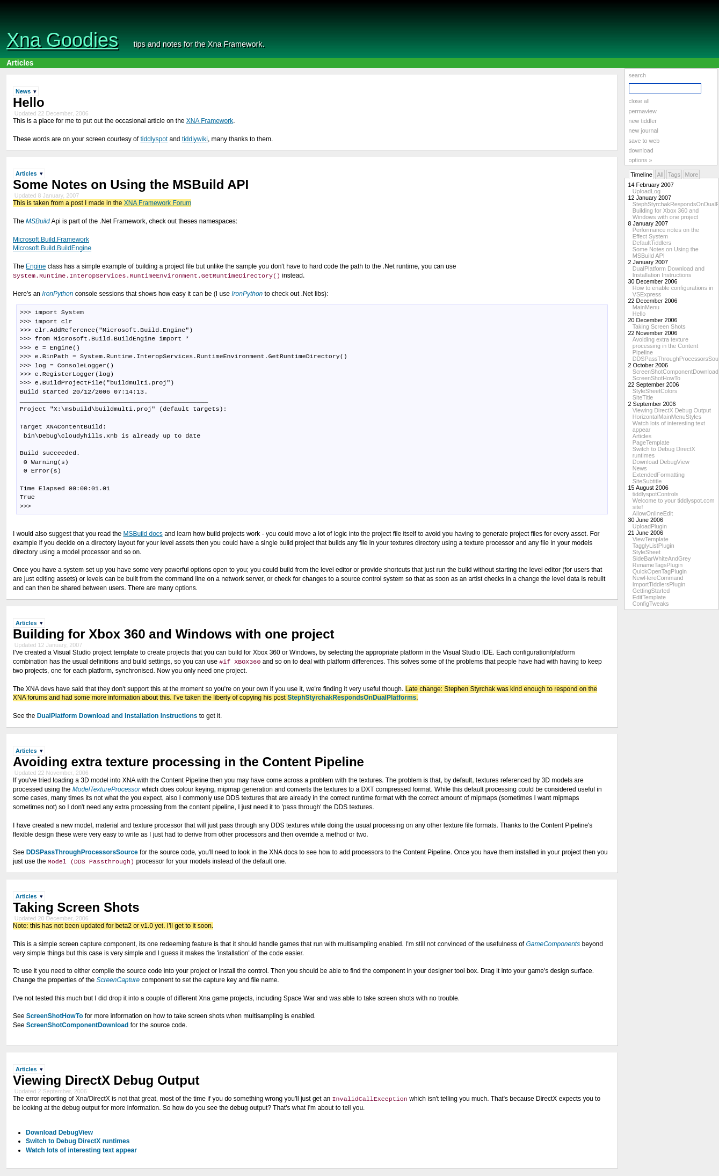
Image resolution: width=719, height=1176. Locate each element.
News (640, 468)
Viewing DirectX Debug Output (672, 410)
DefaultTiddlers (652, 242)
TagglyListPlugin (653, 545)
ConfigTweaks (651, 603)
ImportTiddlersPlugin (659, 584)
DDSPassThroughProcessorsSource (82, 852)
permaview (643, 111)
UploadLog (646, 191)
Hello (639, 313)
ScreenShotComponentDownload (675, 371)
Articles (20, 63)
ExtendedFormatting (659, 474)
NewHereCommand (658, 578)
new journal (643, 130)
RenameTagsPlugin (658, 565)
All (660, 174)
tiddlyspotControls (656, 494)
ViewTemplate (651, 539)
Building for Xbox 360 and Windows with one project (666, 213)
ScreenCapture (118, 980)
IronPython (57, 293)
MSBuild (38, 221)
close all (639, 101)
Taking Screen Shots (659, 326)
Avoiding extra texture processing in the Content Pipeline (665, 345)
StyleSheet (646, 552)
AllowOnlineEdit (653, 513)
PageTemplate (651, 442)
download (641, 150)
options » (640, 160)
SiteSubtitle (647, 481)
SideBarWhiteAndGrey (662, 558)
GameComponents (553, 944)
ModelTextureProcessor (106, 789)
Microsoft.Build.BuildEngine (52, 248)
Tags (674, 174)
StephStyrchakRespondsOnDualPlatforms (351, 698)
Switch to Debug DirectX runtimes (77, 1142)
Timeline (641, 174)
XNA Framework (209, 121)
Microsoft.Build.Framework (51, 239)
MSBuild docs (142, 534)
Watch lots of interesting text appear (81, 1151)
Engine (36, 266)
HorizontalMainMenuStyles (667, 416)
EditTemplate (649, 597)
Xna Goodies (62, 40)
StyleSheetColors (655, 391)
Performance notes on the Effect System (666, 233)
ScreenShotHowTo (656, 378)
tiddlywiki (195, 139)
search (637, 75)
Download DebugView (661, 462)
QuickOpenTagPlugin (660, 571)
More (692, 174)
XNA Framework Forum (157, 203)
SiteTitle (643, 397)
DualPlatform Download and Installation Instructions (669, 271)
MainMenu (646, 307)
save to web (644, 140)
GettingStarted (651, 590)
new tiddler (643, 121)
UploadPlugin (650, 526)
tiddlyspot (154, 139)
